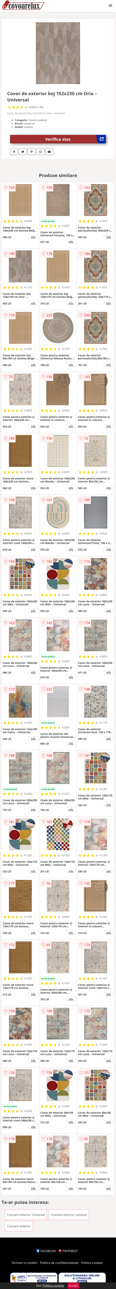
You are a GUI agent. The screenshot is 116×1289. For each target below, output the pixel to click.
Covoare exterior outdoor (69, 1215)
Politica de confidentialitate (59, 1263)
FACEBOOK (46, 1251)
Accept (73, 1285)
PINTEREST (68, 1251)
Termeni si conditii (24, 1263)
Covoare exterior (19, 1226)
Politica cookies (92, 1263)
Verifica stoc (75, 139)
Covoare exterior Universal (26, 1215)
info (33, 237)
